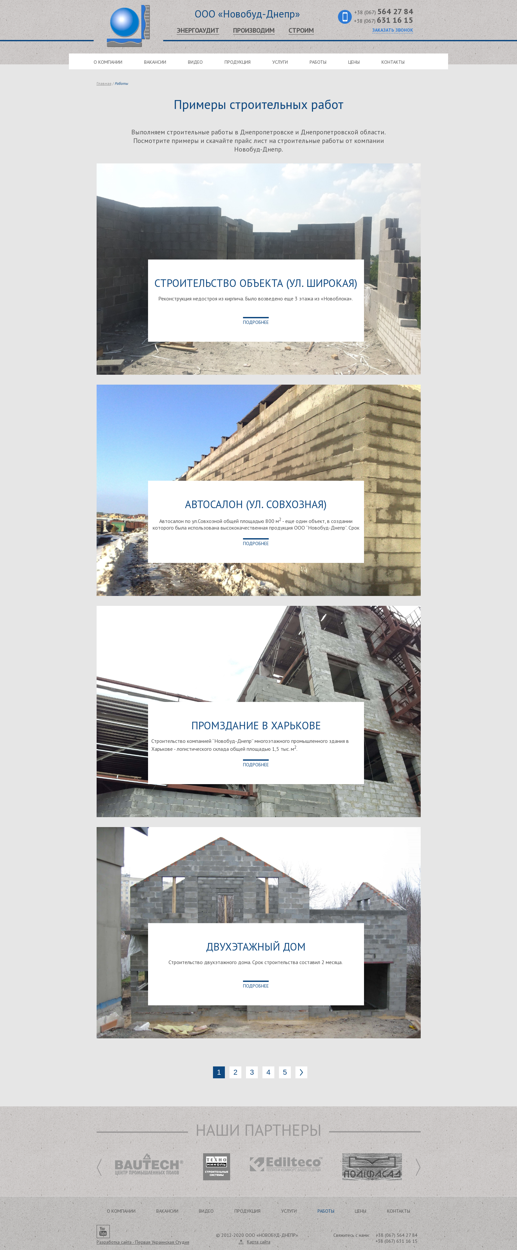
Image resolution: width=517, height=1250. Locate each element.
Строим (301, 30)
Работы (318, 62)
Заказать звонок (392, 30)
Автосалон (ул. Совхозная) (256, 504)
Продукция (238, 62)
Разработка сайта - (143, 1242)
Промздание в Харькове (256, 725)
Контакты (393, 62)
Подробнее (256, 322)
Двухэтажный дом (256, 947)
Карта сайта (258, 1242)
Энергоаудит (198, 30)
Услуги (280, 62)
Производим (254, 30)
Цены (354, 62)
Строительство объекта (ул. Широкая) (255, 283)
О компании (108, 62)
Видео (195, 62)
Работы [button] (326, 1211)
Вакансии (155, 62)
